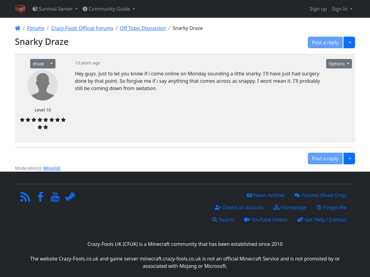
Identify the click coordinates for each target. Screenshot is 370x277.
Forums (35, 28)
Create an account (239, 207)
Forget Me (331, 207)
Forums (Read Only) (320, 195)
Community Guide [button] (107, 8)
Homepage (289, 207)
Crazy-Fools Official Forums (82, 28)
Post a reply (325, 42)
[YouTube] (55, 198)
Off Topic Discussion (143, 28)
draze (38, 64)
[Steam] (70, 198)
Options (337, 64)
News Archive (266, 195)
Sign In (340, 8)
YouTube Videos (265, 219)
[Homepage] (17, 28)
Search (223, 219)
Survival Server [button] (53, 8)
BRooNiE (52, 168)
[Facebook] (40, 198)
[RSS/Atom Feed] (25, 198)
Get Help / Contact (322, 219)
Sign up (318, 8)
